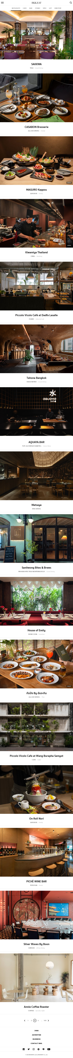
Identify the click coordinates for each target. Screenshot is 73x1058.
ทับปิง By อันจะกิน (36, 693)
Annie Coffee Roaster (36, 1007)
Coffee (39, 760)
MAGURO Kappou (36, 190)
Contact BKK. (36, 1043)
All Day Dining (40, 948)
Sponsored (69, 182)
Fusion (41, 885)
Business (36, 1039)
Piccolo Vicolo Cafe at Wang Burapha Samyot (36, 756)
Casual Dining (39, 68)
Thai (43, 697)
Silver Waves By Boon (36, 944)
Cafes (25, 8)
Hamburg (39, 256)
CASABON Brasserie (36, 127)
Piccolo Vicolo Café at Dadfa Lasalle (36, 315)
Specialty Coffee (40, 1011)
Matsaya (37, 505)
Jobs (36, 1030)
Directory (57, 8)
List (50, 8)
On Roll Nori (36, 819)
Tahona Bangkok (36, 378)
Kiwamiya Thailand (36, 252)
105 (45, 1020)
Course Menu (47, 446)
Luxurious (42, 634)
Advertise (36, 1035)
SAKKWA (36, 64)
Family (43, 131)
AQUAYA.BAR (36, 442)
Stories (37, 8)
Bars (30, 8)
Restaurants (16, 8)
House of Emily (36, 630)
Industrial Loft (40, 319)
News (44, 8)
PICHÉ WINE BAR (36, 881)
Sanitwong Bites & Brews (36, 568)
